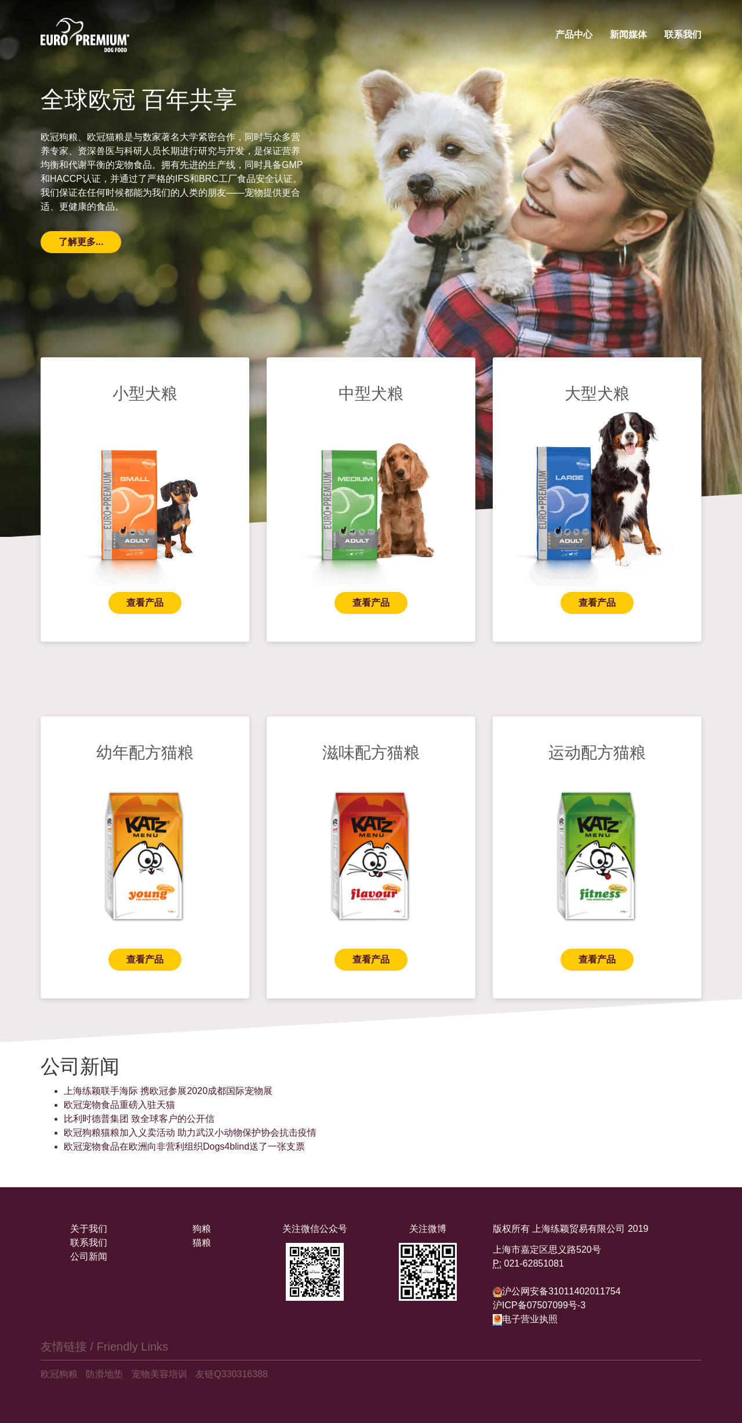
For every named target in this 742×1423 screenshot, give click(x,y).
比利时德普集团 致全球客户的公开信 (139, 1119)
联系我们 (682, 34)
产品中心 (573, 34)
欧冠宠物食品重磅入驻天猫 (119, 1105)
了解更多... (81, 242)
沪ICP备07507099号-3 (539, 1305)
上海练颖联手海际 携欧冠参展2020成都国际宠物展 (168, 1091)
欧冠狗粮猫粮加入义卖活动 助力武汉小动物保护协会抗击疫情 (190, 1132)
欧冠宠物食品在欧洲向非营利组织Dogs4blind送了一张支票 (184, 1146)
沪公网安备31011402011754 (561, 1291)
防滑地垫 (104, 1374)
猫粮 (201, 1243)
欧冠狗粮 (59, 1374)
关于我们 (88, 1229)
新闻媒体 (628, 34)
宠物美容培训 (159, 1374)
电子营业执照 (525, 1319)
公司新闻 (88, 1256)
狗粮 (201, 1229)
